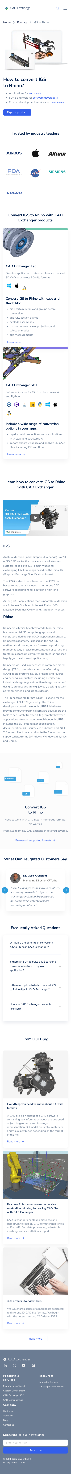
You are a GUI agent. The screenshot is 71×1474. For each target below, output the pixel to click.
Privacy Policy (10, 1462)
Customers (8, 1411)
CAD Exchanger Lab (13, 1399)
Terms (22, 1462)
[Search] (57, 8)
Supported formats (48, 1382)
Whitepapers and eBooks (51, 1386)
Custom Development (14, 1390)
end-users (35, 93)
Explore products (17, 112)
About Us (8, 1415)
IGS (6, 546)
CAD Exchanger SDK (13, 1395)
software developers (45, 98)
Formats (22, 22)
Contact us (8, 1424)
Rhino (8, 616)
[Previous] (5, 890)
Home (7, 22)
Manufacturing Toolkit (14, 1386)
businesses (57, 102)
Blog (5, 1420)
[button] (35, 944)
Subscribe (35, 1450)
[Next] (66, 890)
